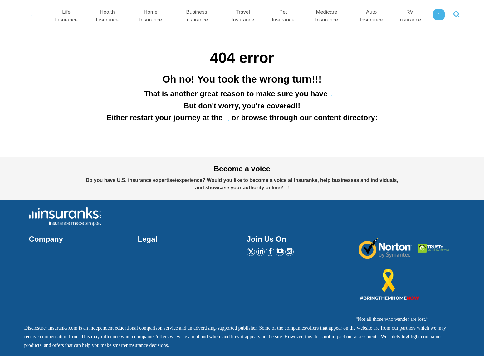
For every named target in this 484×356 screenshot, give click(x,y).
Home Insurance (180, 16)
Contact (37, 263)
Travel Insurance (262, 16)
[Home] (48, 15)
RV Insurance (411, 16)
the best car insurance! (335, 93)
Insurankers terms (156, 249)
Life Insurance (105, 16)
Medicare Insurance (337, 16)
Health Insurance (141, 16)
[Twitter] (253, 252)
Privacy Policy (152, 263)
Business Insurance (221, 16)
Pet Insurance (298, 16)
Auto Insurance (377, 16)
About (35, 249)
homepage (227, 117)
